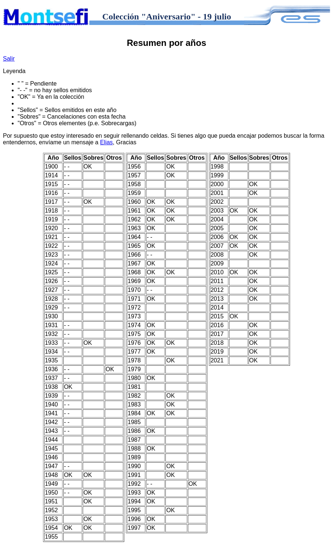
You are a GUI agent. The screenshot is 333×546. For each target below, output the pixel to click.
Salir (9, 58)
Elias (106, 142)
